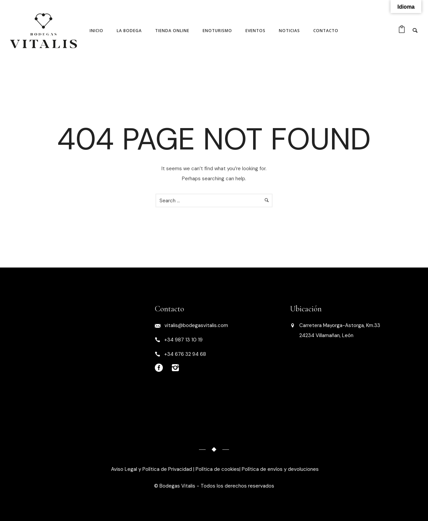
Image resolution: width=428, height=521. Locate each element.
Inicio (96, 30)
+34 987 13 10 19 (183, 339)
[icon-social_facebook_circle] (160, 368)
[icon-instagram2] (175, 368)
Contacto (325, 30)
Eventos (255, 30)
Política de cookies (217, 469)
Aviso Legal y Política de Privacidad (151, 469)
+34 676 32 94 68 (185, 354)
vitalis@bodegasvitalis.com (196, 325)
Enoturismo (217, 30)
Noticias (289, 30)
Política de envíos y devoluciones (280, 469)
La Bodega (129, 30)
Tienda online (172, 30)
